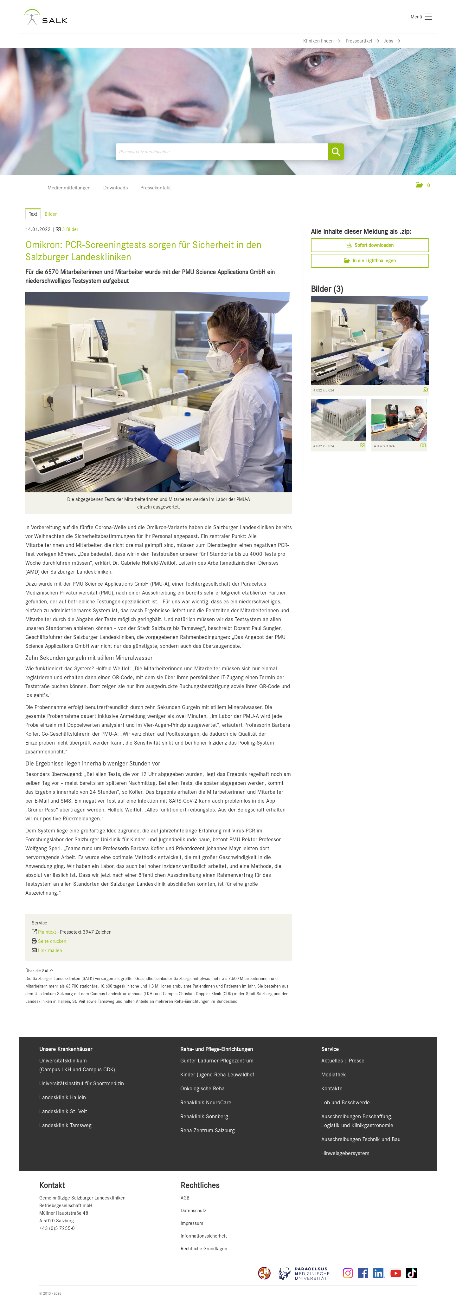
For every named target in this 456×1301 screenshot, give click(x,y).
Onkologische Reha (202, 1088)
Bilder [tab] (51, 214)
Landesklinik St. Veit (63, 1111)
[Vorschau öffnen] (158, 392)
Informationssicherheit (204, 1236)
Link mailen (50, 950)
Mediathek (333, 1074)
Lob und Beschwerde (345, 1102)
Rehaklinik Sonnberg (204, 1116)
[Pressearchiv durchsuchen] (230, 151)
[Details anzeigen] (424, 390)
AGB (185, 1198)
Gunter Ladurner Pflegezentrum (217, 1060)
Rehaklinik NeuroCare (205, 1102)
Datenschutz (193, 1210)
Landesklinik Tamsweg (65, 1125)
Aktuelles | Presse (342, 1060)
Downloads (115, 188)
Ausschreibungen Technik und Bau (361, 1139)
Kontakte (332, 1088)
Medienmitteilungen (69, 188)
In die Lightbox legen (370, 261)
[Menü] (421, 17)
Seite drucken (52, 941)
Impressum (192, 1223)
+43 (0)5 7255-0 (57, 1228)
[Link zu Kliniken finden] (322, 41)
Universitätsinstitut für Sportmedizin (81, 1083)
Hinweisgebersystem (345, 1153)
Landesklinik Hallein (62, 1097)
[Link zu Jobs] (392, 41)
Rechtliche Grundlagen (204, 1249)
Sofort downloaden (370, 245)
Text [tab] (33, 214)
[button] (423, 185)
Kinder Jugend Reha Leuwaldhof (217, 1074)
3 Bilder (70, 229)
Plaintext (47, 932)
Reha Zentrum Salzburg (207, 1130)
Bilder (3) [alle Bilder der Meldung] (327, 289)
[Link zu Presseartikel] (362, 41)
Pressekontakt (155, 188)
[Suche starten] (336, 151)
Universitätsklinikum (63, 1060)
